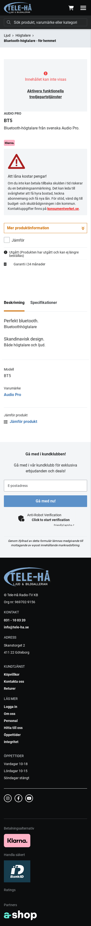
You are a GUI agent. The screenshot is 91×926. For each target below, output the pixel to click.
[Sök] (45, 22)
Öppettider (12, 735)
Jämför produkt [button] (20, 421)
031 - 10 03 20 (14, 620)
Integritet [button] (11, 742)
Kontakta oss (14, 681)
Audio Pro (12, 394)
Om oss (9, 714)
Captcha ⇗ (64, 525)
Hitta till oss (13, 728)
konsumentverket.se (63, 209)
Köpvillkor (11, 674)
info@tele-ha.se (16, 627)
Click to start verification (51, 520)
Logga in (10, 707)
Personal (11, 721)
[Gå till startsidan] (18, 8)
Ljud (7, 35)
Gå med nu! (46, 501)
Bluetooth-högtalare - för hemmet (30, 41)
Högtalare (23, 35)
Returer (10, 688)
